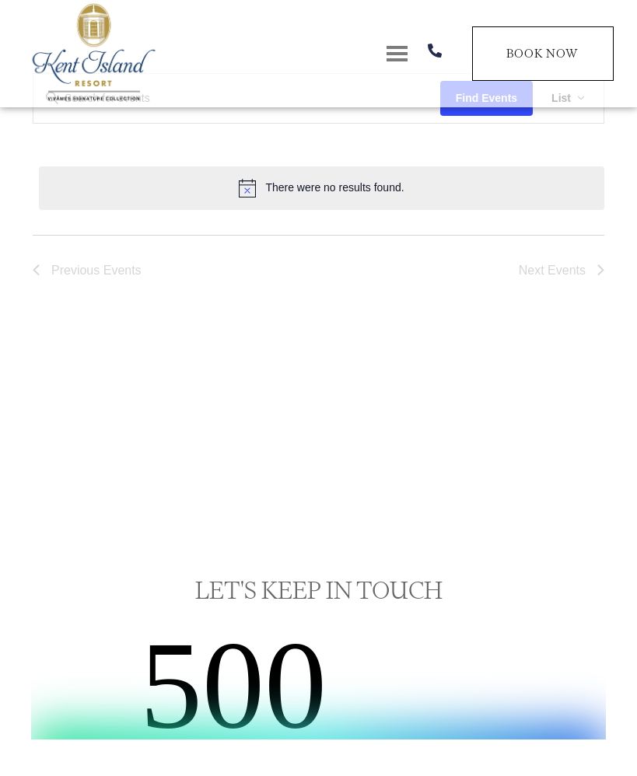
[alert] (321, 188)
